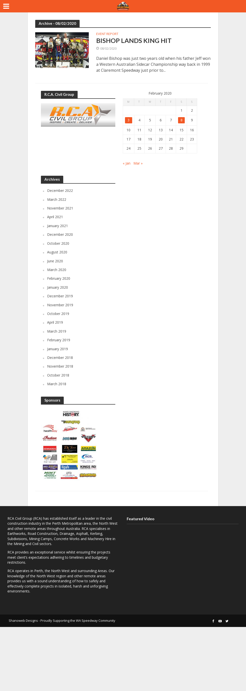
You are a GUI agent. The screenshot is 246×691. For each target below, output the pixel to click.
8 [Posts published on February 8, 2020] (182, 120)
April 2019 (55, 322)
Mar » (138, 163)
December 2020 (60, 234)
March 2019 (56, 331)
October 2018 (58, 375)
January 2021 (57, 226)
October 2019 (58, 313)
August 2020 (57, 252)
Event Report (107, 34)
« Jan (126, 163)
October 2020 (58, 243)
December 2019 (60, 296)
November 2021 (60, 208)
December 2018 (60, 357)
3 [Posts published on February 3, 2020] (128, 120)
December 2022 (60, 190)
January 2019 (57, 348)
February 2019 (58, 340)
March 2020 (56, 270)
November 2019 (60, 305)
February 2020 (58, 278)
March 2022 (56, 199)
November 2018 (60, 366)
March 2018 (56, 384)
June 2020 (55, 261)
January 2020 (57, 287)
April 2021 (55, 217)
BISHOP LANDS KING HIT (134, 40)
